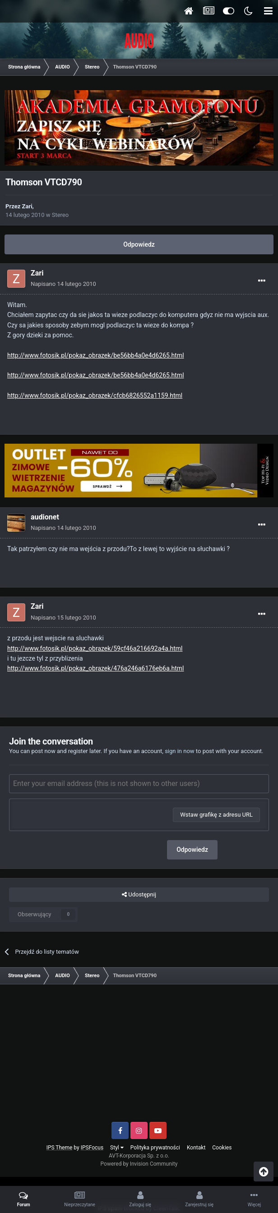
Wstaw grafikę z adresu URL (216, 814)
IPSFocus (92, 1147)
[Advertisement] (139, 1056)
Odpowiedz (139, 244)
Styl (117, 1147)
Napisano (63, 283)
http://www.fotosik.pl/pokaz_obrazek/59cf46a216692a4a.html (94, 648)
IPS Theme (59, 1147)
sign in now (180, 751)
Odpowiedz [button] (192, 849)
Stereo (60, 214)
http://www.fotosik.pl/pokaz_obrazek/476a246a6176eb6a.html (95, 668)
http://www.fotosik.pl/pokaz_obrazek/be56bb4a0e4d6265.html (95, 355)
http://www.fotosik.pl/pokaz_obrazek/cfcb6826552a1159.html (94, 395)
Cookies (222, 1147)
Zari (27, 206)
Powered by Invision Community (139, 1164)
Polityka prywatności (155, 1147)
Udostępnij (139, 894)
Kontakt (196, 1147)
